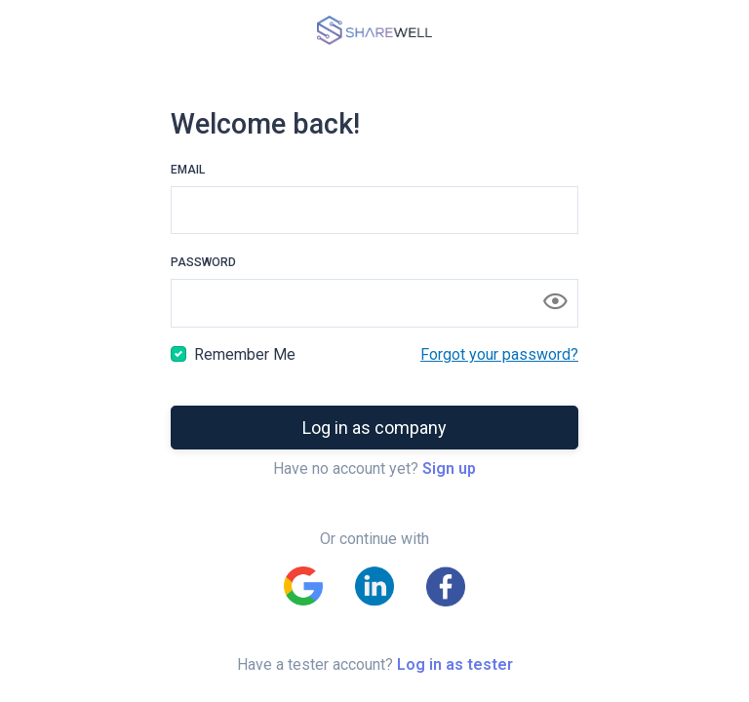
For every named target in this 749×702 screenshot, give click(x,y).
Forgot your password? (499, 354)
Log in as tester (455, 664)
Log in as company (374, 427)
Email (188, 169)
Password (203, 262)
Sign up (449, 468)
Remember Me (245, 354)
